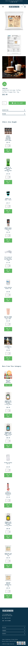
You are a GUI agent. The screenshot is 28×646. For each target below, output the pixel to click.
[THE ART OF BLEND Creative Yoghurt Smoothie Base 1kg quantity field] (7, 177)
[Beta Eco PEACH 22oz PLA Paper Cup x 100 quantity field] (7, 324)
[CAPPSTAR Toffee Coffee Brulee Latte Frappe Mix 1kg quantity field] (4, 103)
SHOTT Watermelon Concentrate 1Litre (8, 493)
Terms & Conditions (6, 639)
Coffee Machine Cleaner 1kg (8, 288)
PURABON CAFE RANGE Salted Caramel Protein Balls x (8, 524)
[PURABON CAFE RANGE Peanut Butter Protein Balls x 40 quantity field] (7, 441)
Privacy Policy (14, 639)
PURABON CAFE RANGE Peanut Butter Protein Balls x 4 (8, 434)
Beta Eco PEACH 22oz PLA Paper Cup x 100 (8, 317)
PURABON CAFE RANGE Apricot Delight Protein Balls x (8, 403)
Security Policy (12, 641)
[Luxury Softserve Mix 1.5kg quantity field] (7, 353)
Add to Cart (17, 103)
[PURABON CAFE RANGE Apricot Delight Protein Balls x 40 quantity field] (7, 410)
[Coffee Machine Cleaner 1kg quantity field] (7, 295)
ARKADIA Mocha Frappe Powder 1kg (8, 229)
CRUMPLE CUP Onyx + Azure (8, 199)
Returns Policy (5, 641)
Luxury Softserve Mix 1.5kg (8, 347)
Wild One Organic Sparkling (8, 381)
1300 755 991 (14, 1)
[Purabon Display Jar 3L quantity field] (7, 470)
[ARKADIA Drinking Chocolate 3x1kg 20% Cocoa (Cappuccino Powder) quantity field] (7, 145)
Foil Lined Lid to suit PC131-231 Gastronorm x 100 (8, 258)
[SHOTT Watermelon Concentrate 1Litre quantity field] (7, 500)
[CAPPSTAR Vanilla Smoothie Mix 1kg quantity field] (7, 591)
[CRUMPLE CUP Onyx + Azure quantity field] (7, 206)
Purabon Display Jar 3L (8, 463)
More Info (8, 385)
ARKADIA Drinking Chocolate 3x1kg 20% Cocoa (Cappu (8, 138)
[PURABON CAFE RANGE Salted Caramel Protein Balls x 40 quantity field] (7, 532)
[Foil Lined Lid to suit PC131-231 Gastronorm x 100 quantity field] (7, 266)
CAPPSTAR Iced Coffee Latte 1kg (8, 554)
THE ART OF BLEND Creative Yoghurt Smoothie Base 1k (8, 169)
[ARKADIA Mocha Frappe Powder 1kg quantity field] (7, 235)
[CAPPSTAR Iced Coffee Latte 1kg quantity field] (7, 561)
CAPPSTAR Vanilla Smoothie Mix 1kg (8, 584)
